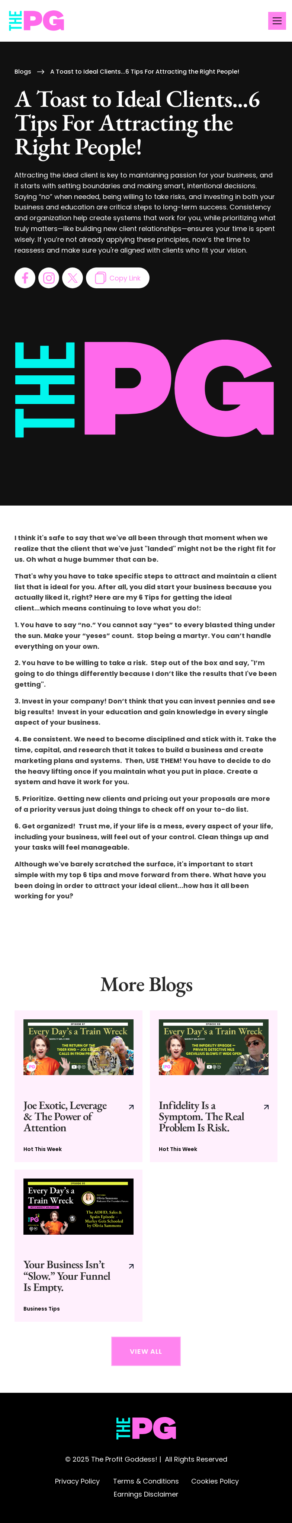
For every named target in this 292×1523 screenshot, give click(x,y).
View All (146, 1351)
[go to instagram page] (48, 277)
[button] (275, 21)
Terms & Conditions (146, 1481)
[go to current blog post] (78, 1086)
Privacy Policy (77, 1481)
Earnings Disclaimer (146, 1494)
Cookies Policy (215, 1481)
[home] (37, 21)
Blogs (23, 72)
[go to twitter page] (72, 277)
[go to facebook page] (25, 277)
